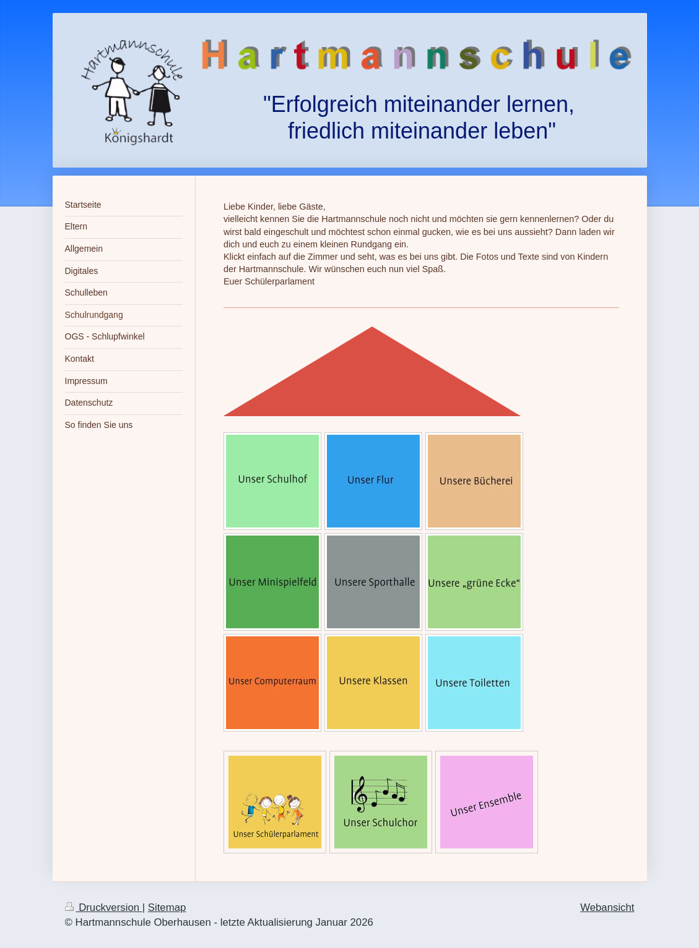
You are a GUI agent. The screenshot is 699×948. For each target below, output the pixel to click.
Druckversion (103, 907)
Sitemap (167, 907)
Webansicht (607, 907)
